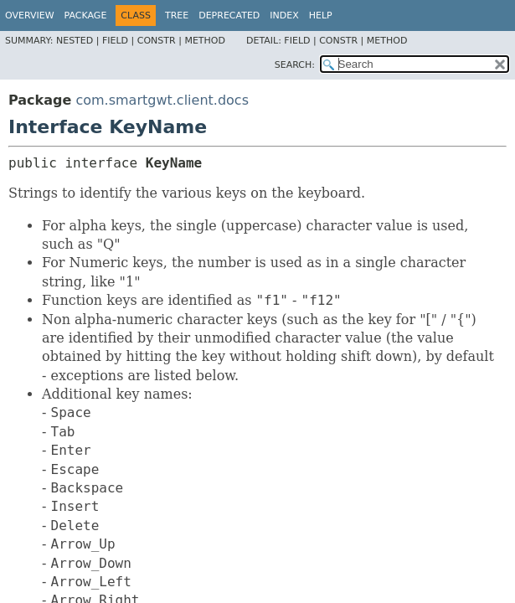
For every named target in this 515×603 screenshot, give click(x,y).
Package (85, 15)
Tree (176, 15)
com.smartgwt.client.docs (162, 100)
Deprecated (229, 15)
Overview (29, 15)
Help (320, 15)
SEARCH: (295, 64)
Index (284, 15)
